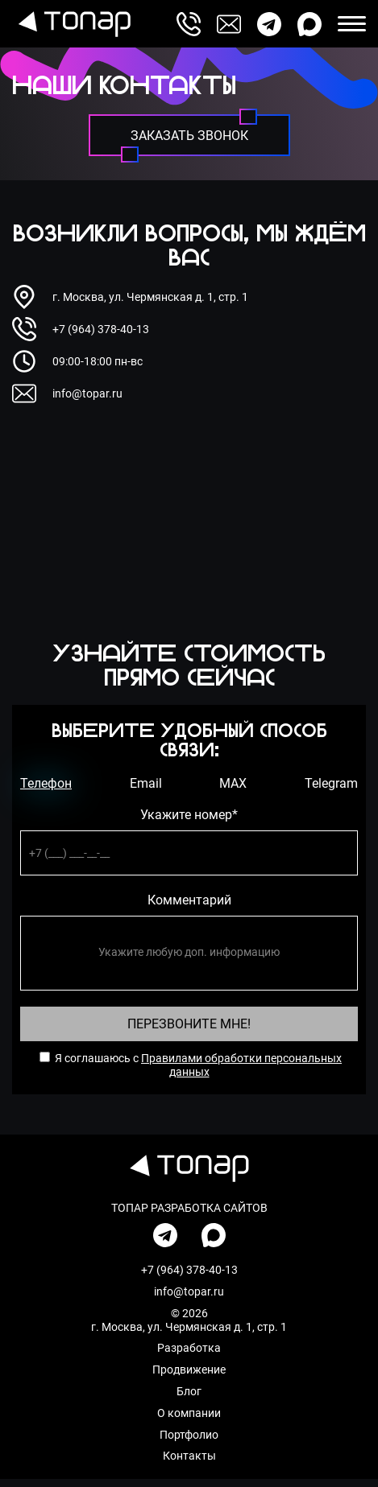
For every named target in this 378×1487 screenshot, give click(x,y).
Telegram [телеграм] (331, 783)
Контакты (189, 1455)
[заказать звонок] (189, 135)
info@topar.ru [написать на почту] (87, 393)
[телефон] (189, 852)
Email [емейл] (146, 783)
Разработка (189, 1347)
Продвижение (189, 1369)
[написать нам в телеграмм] (269, 24)
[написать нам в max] (309, 24)
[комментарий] (189, 953)
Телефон (46, 783)
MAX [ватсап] (233, 783)
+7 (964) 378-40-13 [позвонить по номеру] (100, 329)
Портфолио (189, 1434)
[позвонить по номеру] (189, 24)
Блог (189, 1391)
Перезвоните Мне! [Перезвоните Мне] (189, 1024)
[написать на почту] (229, 24)
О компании (189, 1413)
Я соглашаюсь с (96, 1058)
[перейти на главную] (71, 23)
